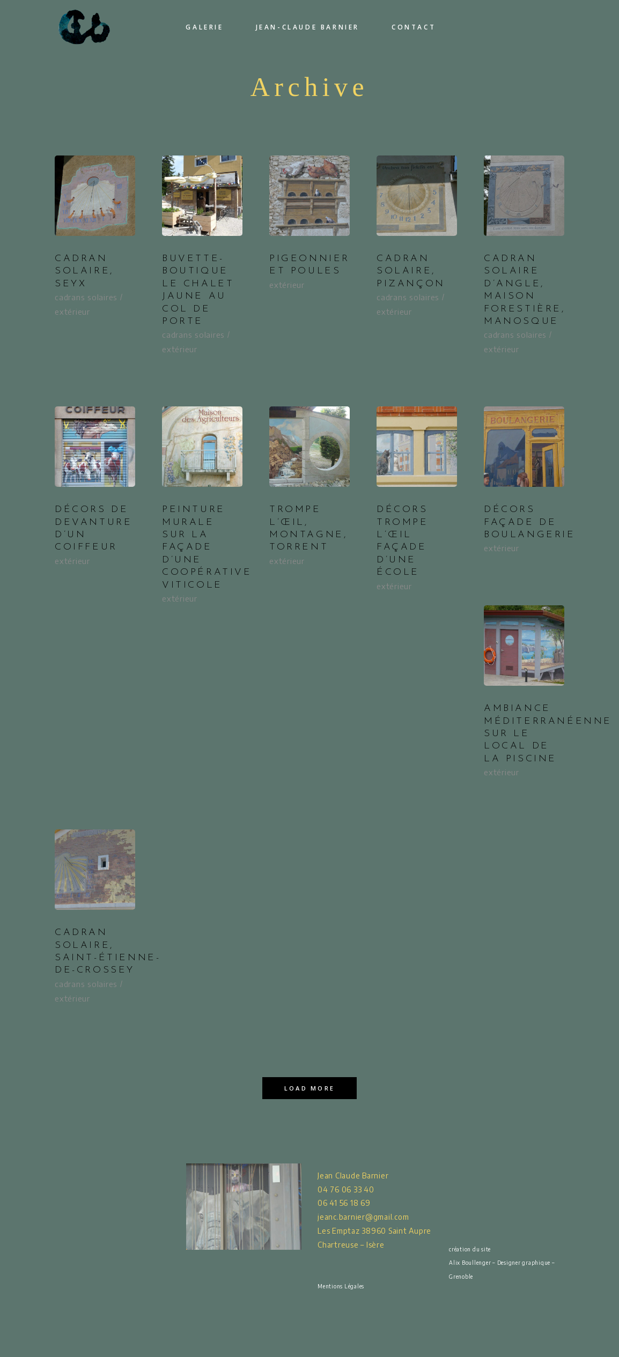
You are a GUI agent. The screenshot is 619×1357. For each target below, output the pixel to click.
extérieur (72, 311)
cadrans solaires (86, 297)
